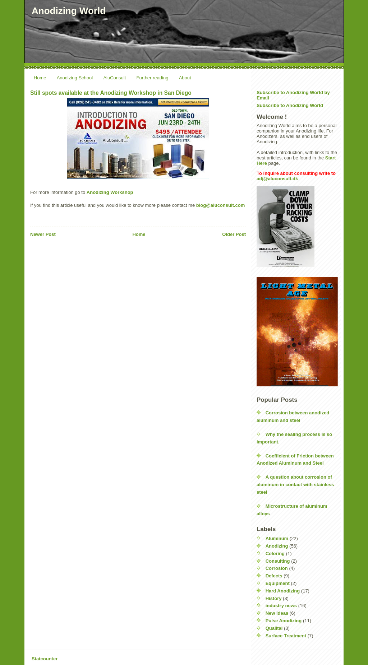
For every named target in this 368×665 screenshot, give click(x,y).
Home (40, 77)
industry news (281, 605)
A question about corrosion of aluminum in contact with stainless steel (295, 484)
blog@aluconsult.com (220, 205)
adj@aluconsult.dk (277, 178)
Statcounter (45, 658)
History (274, 598)
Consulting (278, 561)
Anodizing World (69, 10)
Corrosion (277, 568)
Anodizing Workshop (110, 192)
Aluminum (277, 538)
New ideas (277, 613)
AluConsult (114, 77)
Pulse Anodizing (284, 620)
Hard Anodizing (283, 591)
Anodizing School (75, 77)
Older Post (234, 234)
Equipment (278, 583)
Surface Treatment (286, 635)
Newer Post (43, 234)
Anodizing (277, 546)
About (185, 77)
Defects (274, 575)
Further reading (153, 77)
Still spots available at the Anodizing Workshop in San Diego (111, 93)
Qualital (274, 628)
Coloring (275, 553)
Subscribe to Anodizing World (290, 105)
